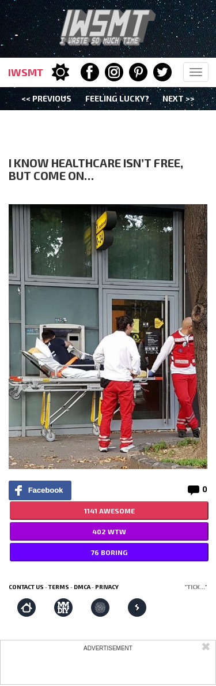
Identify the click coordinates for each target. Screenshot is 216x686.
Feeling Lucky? (117, 98)
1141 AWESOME (109, 511)
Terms (58, 586)
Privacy (107, 586)
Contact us (26, 586)
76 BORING (109, 552)
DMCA (82, 586)
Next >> (178, 98)
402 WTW (109, 531)
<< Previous (46, 98)
